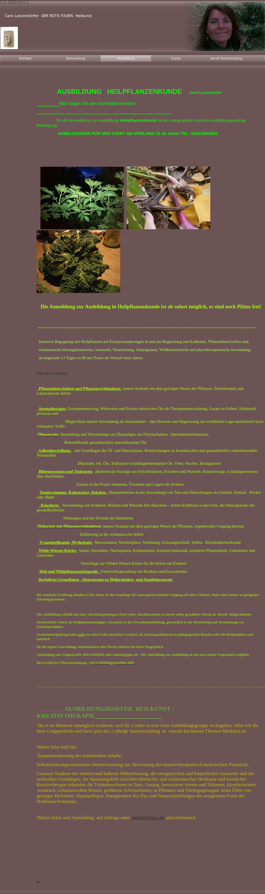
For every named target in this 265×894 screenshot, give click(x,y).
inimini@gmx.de (148, 817)
